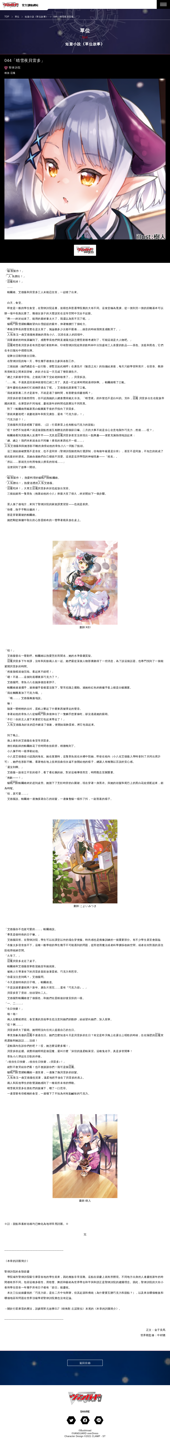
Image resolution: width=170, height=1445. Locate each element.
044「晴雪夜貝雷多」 (64, 16)
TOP (6, 16)
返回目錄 (85, 1363)
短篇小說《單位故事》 (36, 16)
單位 (17, 16)
